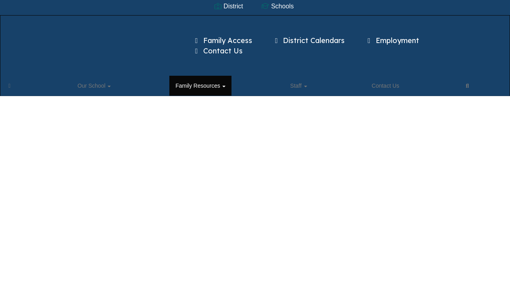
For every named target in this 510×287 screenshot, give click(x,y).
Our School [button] (54, 73)
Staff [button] (153, 73)
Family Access (222, 36)
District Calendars (308, 36)
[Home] (21, 73)
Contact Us (217, 46)
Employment (392, 36)
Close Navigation (253, 76)
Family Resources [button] (107, 73)
